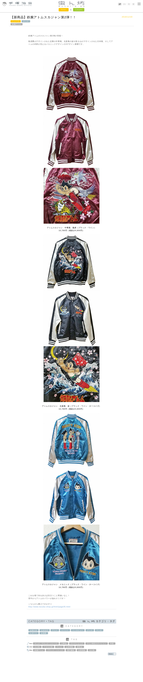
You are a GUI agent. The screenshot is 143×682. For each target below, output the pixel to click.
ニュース (15, 21)
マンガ (99, 630)
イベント (64, 630)
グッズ (25, 21)
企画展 (43, 633)
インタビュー (78, 630)
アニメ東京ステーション (96, 643)
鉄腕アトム (16, 24)
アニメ (54, 630)
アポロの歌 (48, 647)
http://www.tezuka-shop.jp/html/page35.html (49, 607)
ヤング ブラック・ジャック (46, 643)
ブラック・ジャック (55, 650)
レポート (33, 633)
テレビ (59, 647)
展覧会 (79, 647)
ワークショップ (77, 643)
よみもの (44, 630)
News (63, 9)
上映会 (64, 643)
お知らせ (33, 630)
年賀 (112, 643)
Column (78, 9)
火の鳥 (37, 647)
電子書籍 (70, 650)
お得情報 (69, 647)
